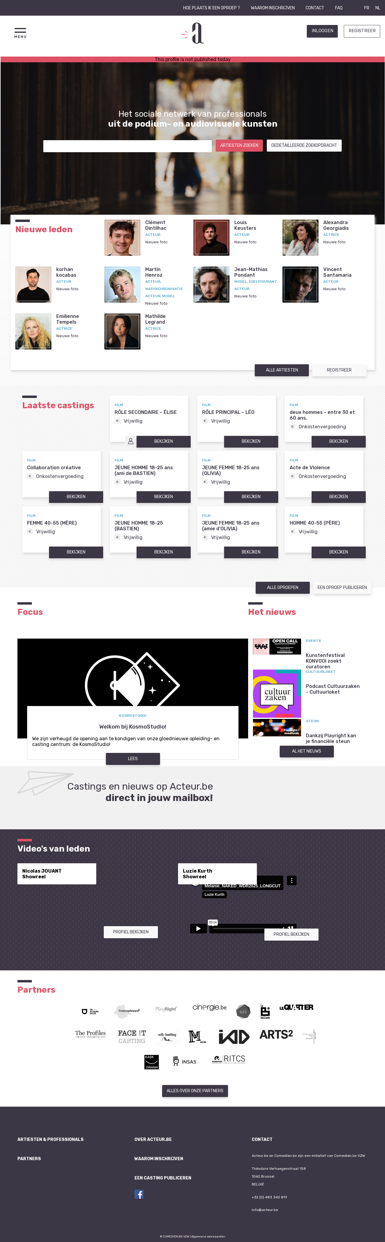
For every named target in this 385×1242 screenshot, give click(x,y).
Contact (315, 8)
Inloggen (322, 30)
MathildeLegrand (155, 319)
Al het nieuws (306, 751)
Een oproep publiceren (342, 587)
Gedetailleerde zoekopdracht (304, 145)
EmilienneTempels (67, 319)
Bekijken (163, 441)
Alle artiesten (282, 370)
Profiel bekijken (131, 932)
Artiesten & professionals (50, 1139)
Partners (29, 1158)
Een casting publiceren (162, 1178)
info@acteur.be (265, 1210)
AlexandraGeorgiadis (336, 225)
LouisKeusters (245, 225)
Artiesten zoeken (239, 145)
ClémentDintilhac (155, 225)
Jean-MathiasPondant (251, 272)
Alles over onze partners (195, 1090)
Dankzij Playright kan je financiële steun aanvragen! (331, 741)
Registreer (362, 30)
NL (377, 8)
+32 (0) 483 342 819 (269, 1197)
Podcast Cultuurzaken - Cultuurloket (333, 689)
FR (366, 8)
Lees (133, 758)
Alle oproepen (282, 587)
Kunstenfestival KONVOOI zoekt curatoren (325, 661)
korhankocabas (66, 272)
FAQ (339, 8)
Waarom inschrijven (273, 8)
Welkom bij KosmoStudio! (132, 726)
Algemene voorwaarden (208, 1236)
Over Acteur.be (153, 1139)
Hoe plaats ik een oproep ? (211, 8)
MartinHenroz (153, 272)
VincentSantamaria (337, 272)
